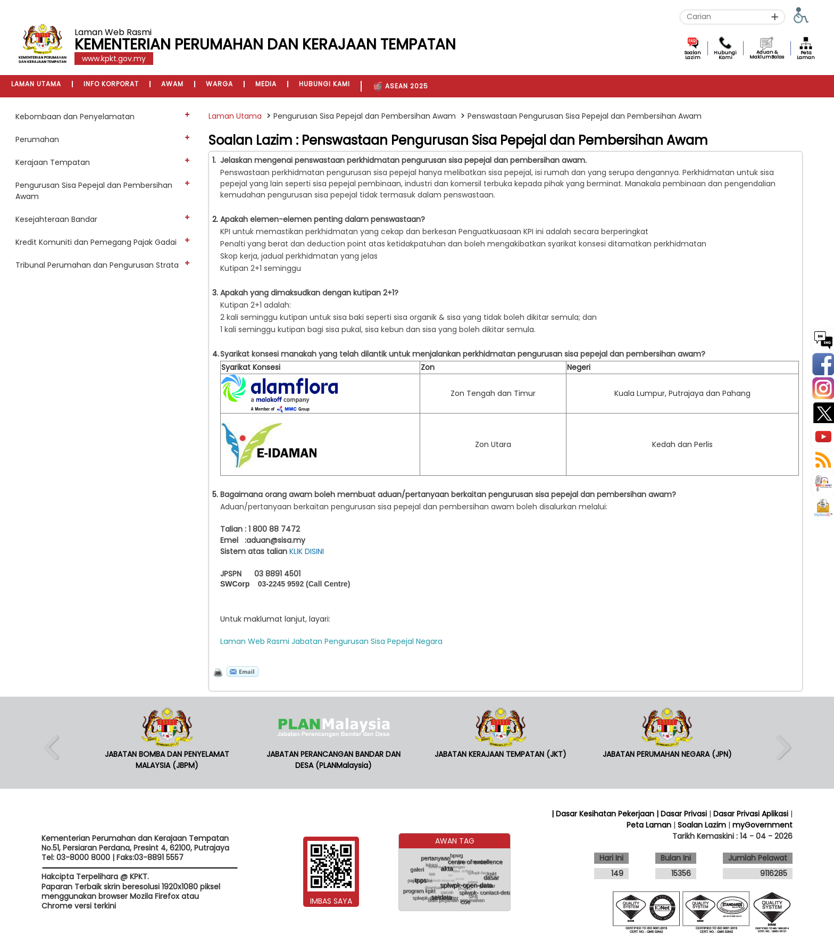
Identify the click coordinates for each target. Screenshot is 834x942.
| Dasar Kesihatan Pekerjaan (604, 813)
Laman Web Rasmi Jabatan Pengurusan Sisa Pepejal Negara (331, 641)
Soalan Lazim (693, 55)
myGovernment (762, 825)
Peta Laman (806, 55)
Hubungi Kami (725, 55)
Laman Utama (235, 116)
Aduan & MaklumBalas (766, 54)
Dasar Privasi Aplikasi (750, 813)
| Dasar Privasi (681, 813)
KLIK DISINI (308, 551)
